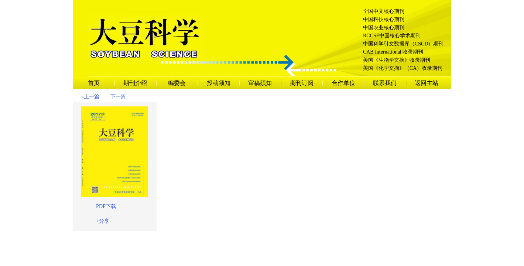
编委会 (177, 83)
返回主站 (426, 83)
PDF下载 (106, 206)
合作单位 (343, 83)
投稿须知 (218, 83)
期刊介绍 (135, 83)
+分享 (102, 221)
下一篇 (118, 96)
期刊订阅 (302, 83)
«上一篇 (90, 96)
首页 (94, 83)
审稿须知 (260, 83)
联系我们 (385, 83)
